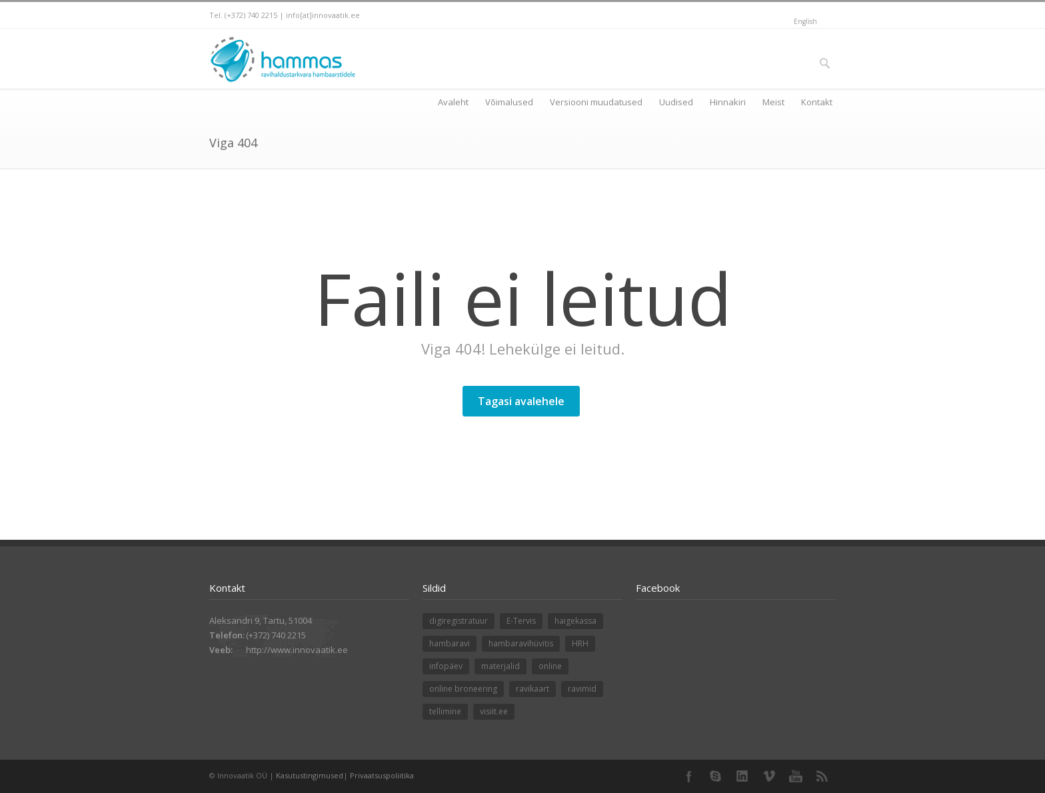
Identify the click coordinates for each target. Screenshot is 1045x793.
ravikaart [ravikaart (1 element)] (532, 688)
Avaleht (453, 102)
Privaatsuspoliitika (382, 775)
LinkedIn (742, 776)
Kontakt (816, 102)
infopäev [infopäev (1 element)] (446, 666)
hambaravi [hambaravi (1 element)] (449, 643)
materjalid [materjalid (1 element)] (500, 666)
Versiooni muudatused (596, 102)
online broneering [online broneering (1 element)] (463, 688)
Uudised (676, 102)
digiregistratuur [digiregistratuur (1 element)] (458, 620)
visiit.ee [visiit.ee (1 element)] (494, 711)
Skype (715, 776)
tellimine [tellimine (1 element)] (445, 711)
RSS (822, 776)
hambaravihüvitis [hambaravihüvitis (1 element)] (521, 643)
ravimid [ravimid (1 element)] (582, 688)
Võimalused (509, 102)
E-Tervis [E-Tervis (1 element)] (521, 620)
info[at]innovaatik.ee (323, 15)
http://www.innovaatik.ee (297, 650)
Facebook (689, 776)
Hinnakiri (728, 102)
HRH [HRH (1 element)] (580, 643)
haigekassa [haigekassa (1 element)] (575, 620)
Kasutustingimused (309, 775)
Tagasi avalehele (521, 401)
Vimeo (769, 776)
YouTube (795, 776)
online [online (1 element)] (550, 666)
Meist (773, 102)
